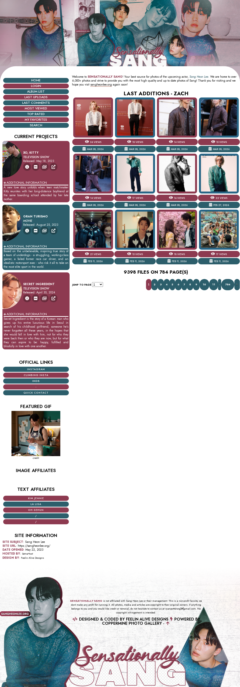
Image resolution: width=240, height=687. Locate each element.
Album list (36, 91)
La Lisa (36, 504)
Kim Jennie (36, 498)
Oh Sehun (36, 510)
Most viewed (36, 108)
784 (227, 284)
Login (36, 86)
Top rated (36, 114)
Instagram (36, 369)
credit (36, 458)
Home (36, 80)
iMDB (36, 381)
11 (213, 284)
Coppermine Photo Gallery (132, 623)
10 (204, 284)
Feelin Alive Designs (32, 558)
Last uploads (36, 97)
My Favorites (36, 119)
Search (36, 125)
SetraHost (27, 554)
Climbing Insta (36, 375)
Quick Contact (36, 393)
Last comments (36, 102)
